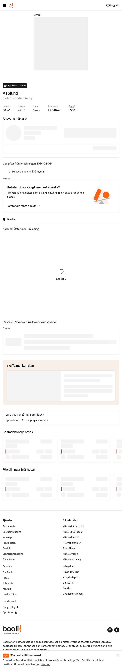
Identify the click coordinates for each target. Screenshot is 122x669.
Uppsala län (12, 420)
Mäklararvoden (70, 553)
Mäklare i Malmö (71, 537)
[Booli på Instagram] (110, 630)
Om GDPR (68, 582)
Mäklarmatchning (72, 559)
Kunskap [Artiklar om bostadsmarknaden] (7, 537)
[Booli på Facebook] (116, 630)
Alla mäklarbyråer (72, 542)
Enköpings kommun (36, 420)
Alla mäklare (69, 548)
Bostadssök (9, 526)
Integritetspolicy (72, 577)
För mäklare (9, 559)
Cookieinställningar (73, 593)
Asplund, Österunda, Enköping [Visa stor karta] (21, 228)
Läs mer (45, 664)
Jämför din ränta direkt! (23, 206)
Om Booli (7, 572)
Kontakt (7, 588)
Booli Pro (7, 548)
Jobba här (8, 583)
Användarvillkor (71, 571)
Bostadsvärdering (12, 531)
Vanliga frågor (10, 594)
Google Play (10, 607)
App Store (10, 612)
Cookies (67, 588)
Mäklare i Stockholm (73, 526)
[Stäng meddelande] (118, 655)
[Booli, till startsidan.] (11, 5)
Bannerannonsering (13, 553)
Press (6, 577)
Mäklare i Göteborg (73, 531)
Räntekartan (9, 542)
